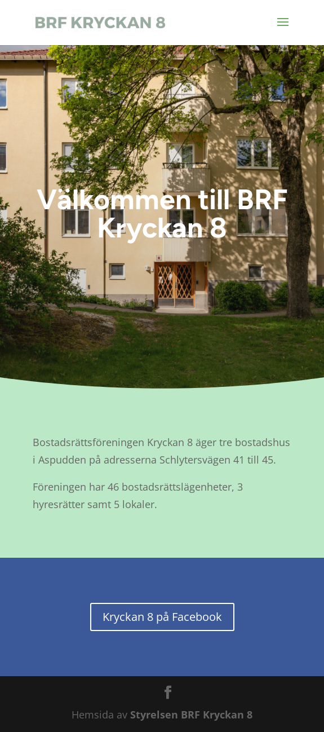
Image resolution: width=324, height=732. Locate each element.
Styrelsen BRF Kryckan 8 (191, 714)
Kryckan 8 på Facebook (162, 616)
